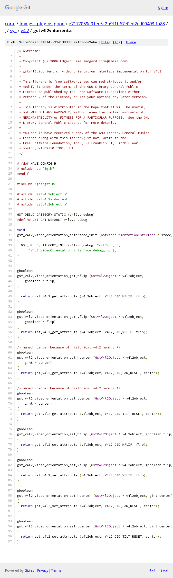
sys (13, 30)
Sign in (163, 7)
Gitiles (29, 570)
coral (10, 24)
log (117, 42)
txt (152, 570)
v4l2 (25, 30)
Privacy (42, 570)
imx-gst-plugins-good (42, 24)
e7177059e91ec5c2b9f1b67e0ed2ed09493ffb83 (117, 24)
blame (131, 42)
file (105, 42)
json (164, 570)
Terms (56, 570)
